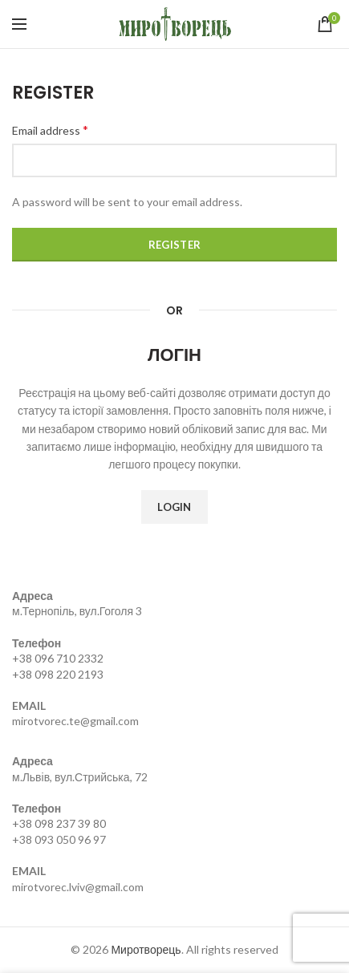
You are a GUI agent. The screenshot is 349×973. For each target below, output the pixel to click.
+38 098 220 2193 (57, 674)
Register (174, 244)
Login (174, 507)
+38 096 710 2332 (57, 658)
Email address (50, 129)
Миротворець (146, 949)
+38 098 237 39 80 (59, 823)
